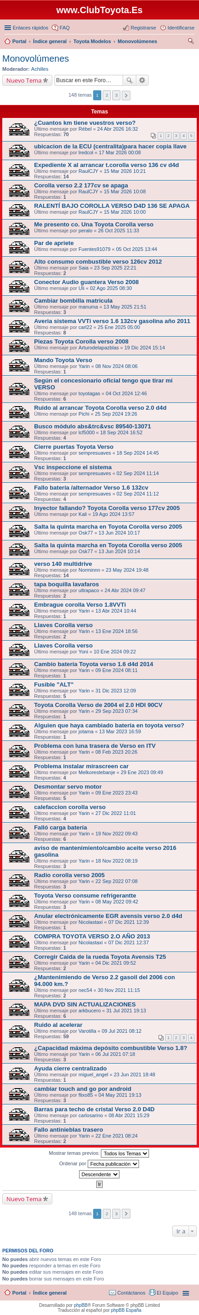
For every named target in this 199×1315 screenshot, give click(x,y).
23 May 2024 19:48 (127, 570)
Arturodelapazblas (99, 347)
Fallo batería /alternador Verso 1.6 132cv (91, 487)
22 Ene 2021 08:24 (116, 1135)
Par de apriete (54, 243)
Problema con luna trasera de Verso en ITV (95, 745)
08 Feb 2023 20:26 (116, 752)
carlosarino (91, 1115)
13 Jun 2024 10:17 (119, 532)
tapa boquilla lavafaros (66, 584)
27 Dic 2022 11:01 (115, 813)
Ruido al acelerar (58, 1024)
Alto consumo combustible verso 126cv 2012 (98, 261)
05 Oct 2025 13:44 (136, 249)
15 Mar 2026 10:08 (124, 191)
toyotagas (89, 393)
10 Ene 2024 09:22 (115, 651)
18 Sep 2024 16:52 (121, 432)
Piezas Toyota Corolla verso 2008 (81, 341)
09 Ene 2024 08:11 (116, 670)
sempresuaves (95, 453)
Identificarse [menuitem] (181, 27)
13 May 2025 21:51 (125, 306)
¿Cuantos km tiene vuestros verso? (85, 122)
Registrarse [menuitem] (143, 27)
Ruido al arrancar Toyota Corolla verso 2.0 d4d (100, 407)
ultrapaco (89, 590)
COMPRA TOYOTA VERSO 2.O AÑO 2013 (92, 936)
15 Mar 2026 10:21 (124, 171)
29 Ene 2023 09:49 (142, 772)
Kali (83, 514)
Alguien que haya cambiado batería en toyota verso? (109, 725)
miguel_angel (93, 1074)
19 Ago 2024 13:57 (113, 514)
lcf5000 (87, 432)
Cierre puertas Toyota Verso (74, 446)
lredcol (86, 152)
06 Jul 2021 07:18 (115, 1054)
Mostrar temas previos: (99, 1153)
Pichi (84, 414)
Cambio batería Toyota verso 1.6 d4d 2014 (93, 664)
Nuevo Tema (24, 80)
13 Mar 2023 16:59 (120, 731)
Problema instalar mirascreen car (81, 766)
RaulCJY (88, 171)
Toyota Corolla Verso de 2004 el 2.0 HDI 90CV (98, 705)
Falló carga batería (60, 827)
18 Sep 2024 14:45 (138, 453)
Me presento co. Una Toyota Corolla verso (94, 224)
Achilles (40, 69)
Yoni (83, 651)
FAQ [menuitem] (65, 27)
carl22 (85, 327)
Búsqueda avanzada (142, 80)
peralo (86, 230)
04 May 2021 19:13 (120, 1095)
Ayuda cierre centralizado (70, 1068)
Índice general (50, 1292)
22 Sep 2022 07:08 (116, 881)
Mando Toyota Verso (63, 360)
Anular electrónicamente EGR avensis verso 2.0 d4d (108, 916)
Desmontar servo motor (68, 786)
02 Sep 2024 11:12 (138, 493)
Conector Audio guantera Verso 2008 (86, 282)
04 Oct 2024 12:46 (126, 393)
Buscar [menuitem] (191, 42)
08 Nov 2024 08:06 (116, 366)
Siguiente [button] (126, 95)
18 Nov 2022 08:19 (116, 861)
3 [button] (116, 95)
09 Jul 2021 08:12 (121, 1031)
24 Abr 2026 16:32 (117, 129)
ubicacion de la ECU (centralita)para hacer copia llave (110, 146)
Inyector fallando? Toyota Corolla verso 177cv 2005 (107, 508)
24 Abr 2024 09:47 (124, 590)
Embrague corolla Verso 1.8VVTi (80, 604)
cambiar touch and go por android (82, 1088)
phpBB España (126, 1310)
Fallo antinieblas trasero (68, 1129)
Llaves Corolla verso (63, 625)
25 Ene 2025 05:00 (119, 327)
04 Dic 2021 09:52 (115, 963)
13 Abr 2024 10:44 (115, 610)
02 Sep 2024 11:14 (138, 473)
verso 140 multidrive (63, 563)
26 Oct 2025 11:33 (118, 230)
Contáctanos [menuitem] (131, 1292)
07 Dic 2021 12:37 (128, 942)
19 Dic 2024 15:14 (144, 347)
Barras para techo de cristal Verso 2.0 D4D (94, 1109)
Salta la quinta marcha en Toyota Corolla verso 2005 (108, 526)
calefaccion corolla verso (70, 807)
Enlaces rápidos (30, 27)
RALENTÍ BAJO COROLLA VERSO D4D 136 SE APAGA (111, 205)
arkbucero (90, 1010)
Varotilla (87, 1031)
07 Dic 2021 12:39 (128, 922)
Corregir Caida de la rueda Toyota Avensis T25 (100, 956)
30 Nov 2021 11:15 (119, 990)
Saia (84, 267)
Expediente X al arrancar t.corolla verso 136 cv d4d (106, 165)
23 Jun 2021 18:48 (134, 1074)
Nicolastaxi (91, 922)
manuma (88, 306)
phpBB (81, 1305)
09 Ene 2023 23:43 (116, 792)
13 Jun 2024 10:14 (119, 551)
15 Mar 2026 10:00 (124, 212)
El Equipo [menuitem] (167, 1292)
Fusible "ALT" (54, 684)
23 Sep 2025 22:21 (115, 267)
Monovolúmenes (35, 59)
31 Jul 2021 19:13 (126, 1010)
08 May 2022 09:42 (116, 901)
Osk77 (86, 532)
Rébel (85, 129)
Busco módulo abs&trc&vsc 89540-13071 (92, 426)
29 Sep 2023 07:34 (116, 711)
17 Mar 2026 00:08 (119, 152)
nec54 (85, 990)
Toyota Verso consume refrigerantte (85, 895)
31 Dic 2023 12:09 (115, 690)
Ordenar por (99, 1164)
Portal (19, 41)
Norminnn (89, 570)
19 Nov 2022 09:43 (116, 833)
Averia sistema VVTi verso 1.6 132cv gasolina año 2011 (112, 321)
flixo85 (86, 1095)
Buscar (129, 80)
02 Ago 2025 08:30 (111, 288)
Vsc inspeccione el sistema (73, 467)
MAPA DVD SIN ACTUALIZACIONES (85, 1004)
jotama (86, 731)
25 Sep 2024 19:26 (116, 414)
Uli (82, 288)
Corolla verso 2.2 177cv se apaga (81, 185)
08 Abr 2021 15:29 (129, 1115)
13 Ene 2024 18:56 (116, 631)
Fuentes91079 (94, 249)
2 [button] (106, 95)
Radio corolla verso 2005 (69, 875)
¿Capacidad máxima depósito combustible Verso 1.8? (110, 1048)
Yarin (84, 366)
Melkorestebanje (97, 772)
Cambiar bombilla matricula (73, 300)
